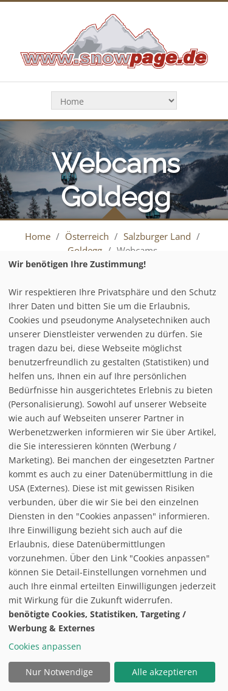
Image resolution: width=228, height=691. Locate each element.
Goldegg (84, 250)
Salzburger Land (157, 236)
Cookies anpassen (45, 646)
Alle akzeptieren (165, 672)
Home (37, 236)
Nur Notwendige (59, 672)
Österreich (87, 236)
